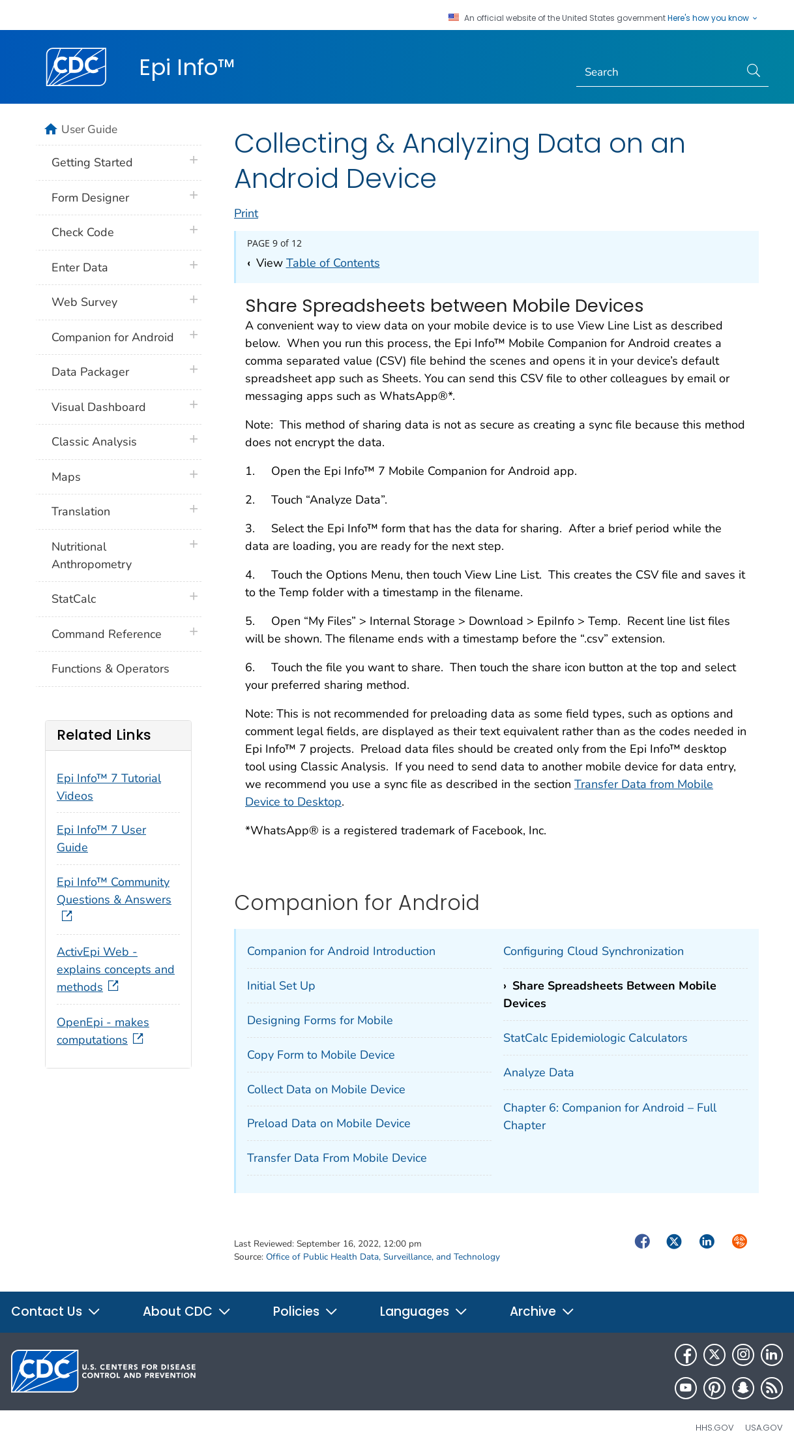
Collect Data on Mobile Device (326, 1089)
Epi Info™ (187, 67)
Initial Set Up (281, 985)
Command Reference (106, 634)
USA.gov (764, 1427)
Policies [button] (305, 1311)
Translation (80, 511)
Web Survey (84, 302)
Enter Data (79, 267)
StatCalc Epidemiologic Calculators (595, 1038)
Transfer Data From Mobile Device (337, 1158)
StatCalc (73, 599)
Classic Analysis (94, 441)
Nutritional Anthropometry (91, 555)
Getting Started (92, 162)
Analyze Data (538, 1072)
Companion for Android (112, 337)
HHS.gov (715, 1427)
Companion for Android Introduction (341, 951)
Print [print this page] (246, 213)
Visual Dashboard (98, 407)
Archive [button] (542, 1311)
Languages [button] (424, 1311)
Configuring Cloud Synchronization (593, 951)
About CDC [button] (187, 1311)
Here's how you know (713, 18)
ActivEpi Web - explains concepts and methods (116, 969)
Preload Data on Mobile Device (329, 1123)
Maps (66, 477)
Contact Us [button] (56, 1311)
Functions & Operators (110, 668)
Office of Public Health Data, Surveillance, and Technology (383, 1257)
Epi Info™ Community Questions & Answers (114, 899)
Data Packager (90, 372)
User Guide (89, 129)
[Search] (658, 72)
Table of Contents (333, 263)
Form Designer (90, 197)
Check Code (82, 232)
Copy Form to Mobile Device (321, 1055)
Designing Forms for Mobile (320, 1020)
